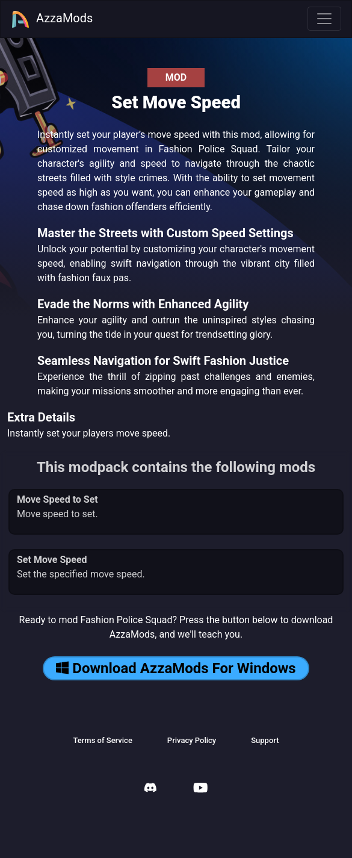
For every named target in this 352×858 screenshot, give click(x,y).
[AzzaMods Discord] (150, 789)
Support (265, 740)
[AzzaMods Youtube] (200, 789)
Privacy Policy (191, 740)
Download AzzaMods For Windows (175, 668)
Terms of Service (102, 740)
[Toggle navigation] (324, 19)
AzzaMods (52, 19)
